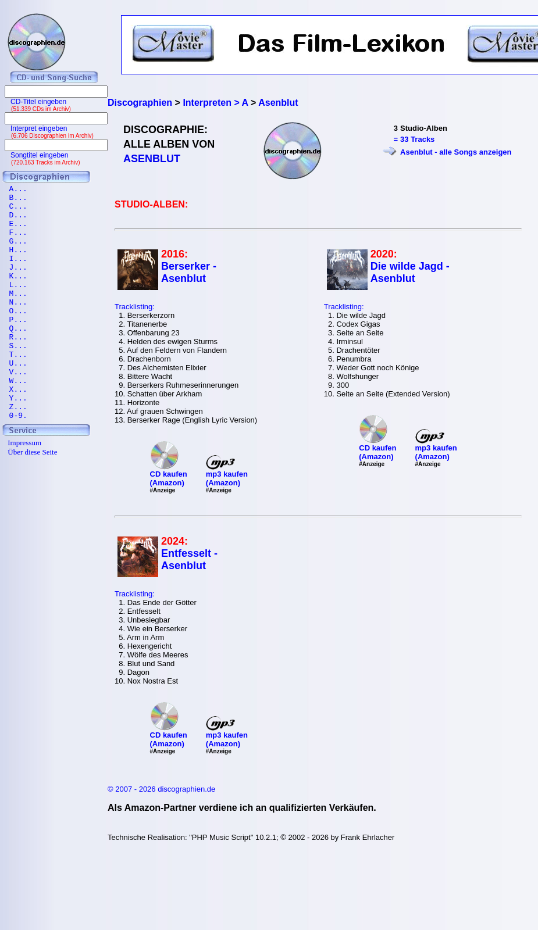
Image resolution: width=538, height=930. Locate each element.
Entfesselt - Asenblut (189, 559)
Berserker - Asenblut (188, 272)
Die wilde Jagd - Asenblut (410, 272)
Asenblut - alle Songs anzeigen (455, 152)
